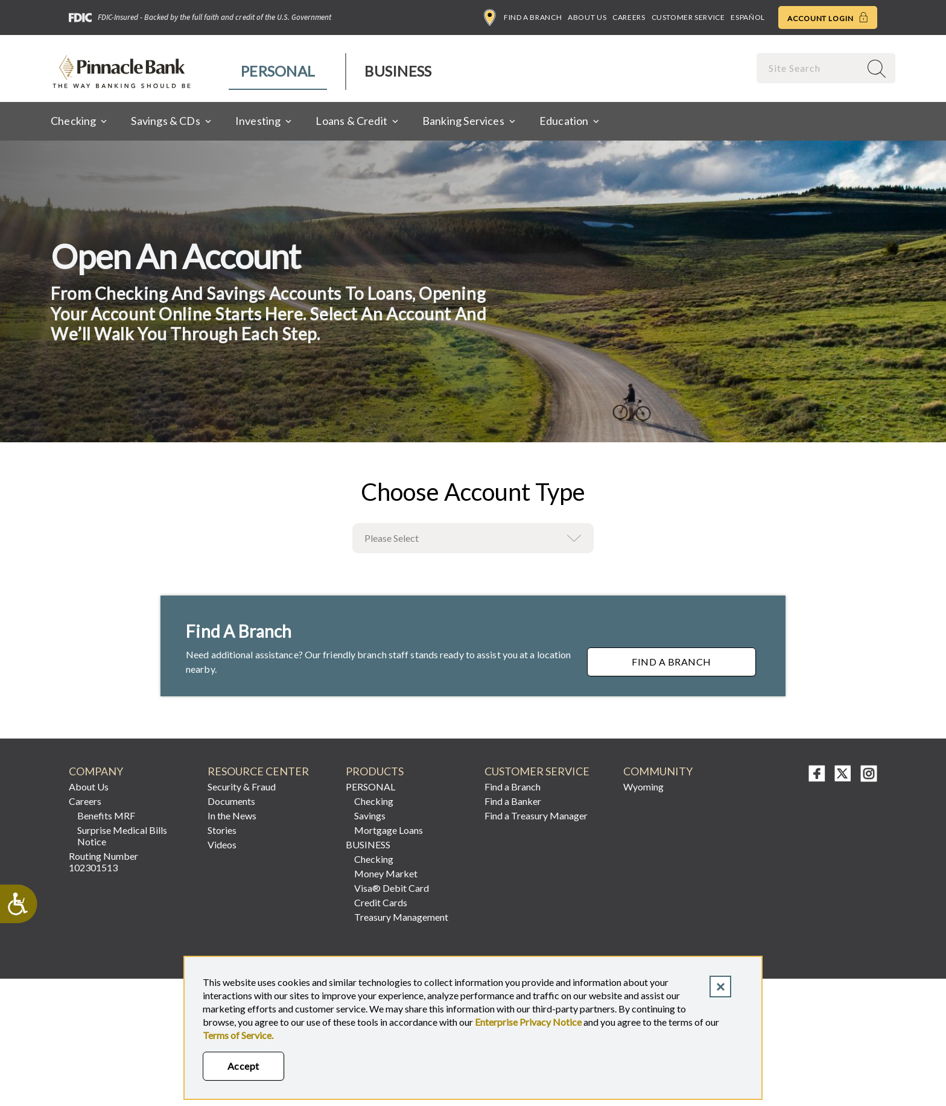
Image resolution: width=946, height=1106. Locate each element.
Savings (370, 815)
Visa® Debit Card (391, 888)
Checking (373, 801)
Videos (222, 844)
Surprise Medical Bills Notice (122, 835)
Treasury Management (401, 917)
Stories (222, 830)
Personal (278, 71)
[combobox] (810, 68)
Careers (628, 17)
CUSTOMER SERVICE (536, 771)
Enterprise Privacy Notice (528, 1022)
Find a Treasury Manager (536, 815)
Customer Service (688, 17)
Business (397, 71)
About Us (587, 17)
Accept (243, 1066)
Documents (231, 801)
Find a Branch (523, 17)
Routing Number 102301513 (103, 861)
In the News (232, 815)
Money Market (385, 873)
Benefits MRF (106, 815)
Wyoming (643, 786)
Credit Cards (380, 902)
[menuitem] (278, 71)
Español (747, 17)
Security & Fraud (242, 786)
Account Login (827, 17)
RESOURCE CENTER (258, 771)
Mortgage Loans (388, 830)
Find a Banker (512, 801)
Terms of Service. (238, 1035)
